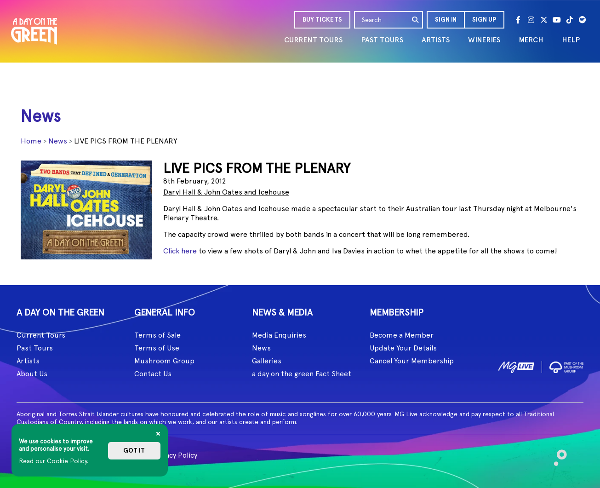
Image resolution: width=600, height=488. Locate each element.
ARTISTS (436, 39)
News (57, 141)
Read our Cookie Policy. (53, 461)
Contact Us (152, 373)
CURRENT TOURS (313, 39)
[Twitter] (543, 19)
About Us (32, 373)
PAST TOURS (382, 39)
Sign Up (484, 19)
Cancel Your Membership (412, 360)
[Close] (158, 433)
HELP (571, 39)
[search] (415, 20)
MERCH (531, 39)
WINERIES (484, 39)
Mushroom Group (164, 360)
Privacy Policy (175, 455)
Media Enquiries (279, 335)
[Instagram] (531, 19)
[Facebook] (518, 19)
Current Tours (41, 335)
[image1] (516, 365)
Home (31, 141)
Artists (28, 360)
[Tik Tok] (569, 19)
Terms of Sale (157, 335)
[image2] (566, 365)
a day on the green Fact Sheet (301, 373)
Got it (134, 450)
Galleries (266, 360)
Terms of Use (156, 348)
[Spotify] (582, 19)
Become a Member (402, 335)
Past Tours (35, 348)
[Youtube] (556, 19)
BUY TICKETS (322, 19)
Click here (180, 251)
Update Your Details (403, 348)
